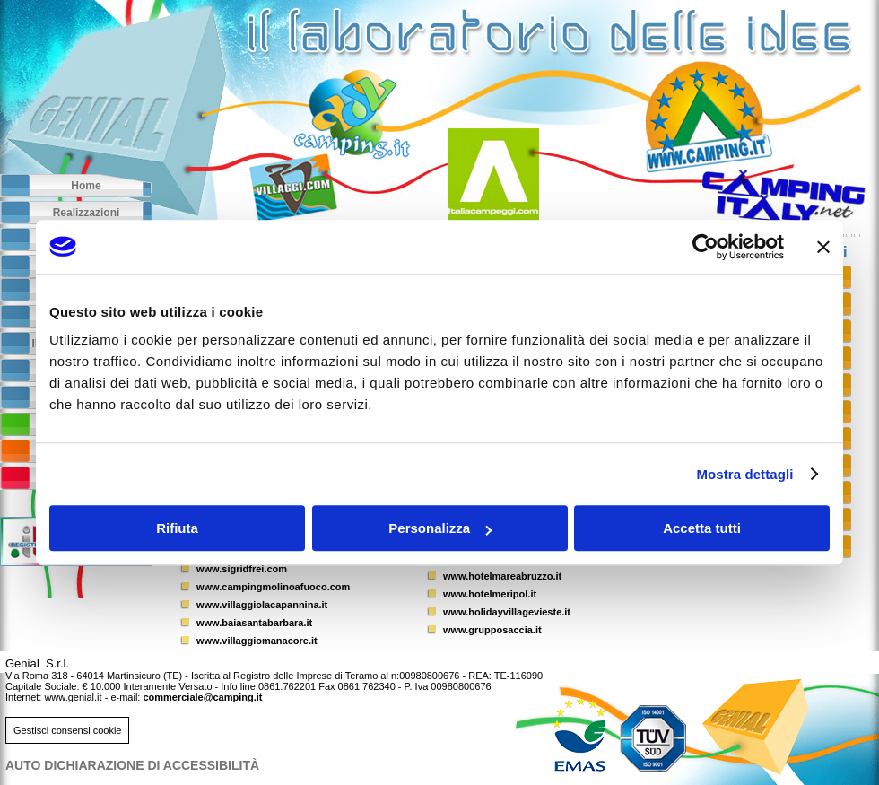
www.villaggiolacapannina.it (261, 604)
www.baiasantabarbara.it (254, 622)
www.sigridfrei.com (241, 568)
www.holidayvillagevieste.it (506, 611)
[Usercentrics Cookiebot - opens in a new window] (705, 246)
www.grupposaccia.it (492, 629)
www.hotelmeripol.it (489, 594)
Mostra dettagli (744, 474)
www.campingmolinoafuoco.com (273, 586)
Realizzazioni (86, 212)
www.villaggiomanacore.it (257, 640)
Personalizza (440, 528)
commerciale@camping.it (202, 697)
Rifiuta (177, 528)
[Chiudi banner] (823, 246)
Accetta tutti (702, 528)
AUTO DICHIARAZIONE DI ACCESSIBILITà (132, 765)
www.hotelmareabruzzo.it (502, 576)
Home (85, 185)
